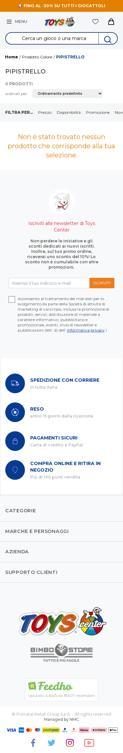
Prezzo (44, 112)
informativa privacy (86, 330)
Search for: (61, 32)
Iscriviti (102, 282)
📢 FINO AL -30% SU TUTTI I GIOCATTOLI (61, 5)
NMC (74, 719)
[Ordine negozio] (67, 93)
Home (11, 56)
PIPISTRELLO (70, 56)
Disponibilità (69, 112)
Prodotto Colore (37, 56)
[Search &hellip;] (52, 38)
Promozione (98, 112)
